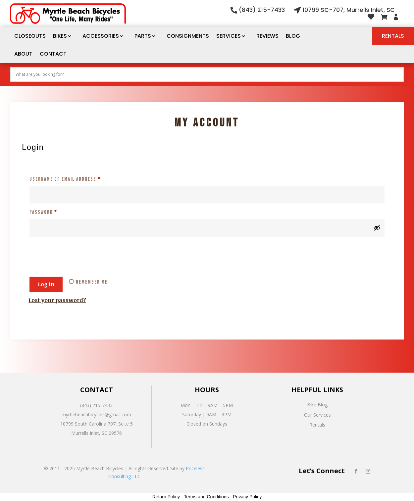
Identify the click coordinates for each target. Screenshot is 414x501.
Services (228, 36)
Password (53, 211)
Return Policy (166, 496)
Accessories (100, 36)
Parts (142, 36)
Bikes (60, 36)
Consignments (188, 36)
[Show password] (377, 227)
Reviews (267, 36)
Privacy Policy (247, 496)
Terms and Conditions (206, 496)
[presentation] (78, 252)
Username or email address (75, 178)
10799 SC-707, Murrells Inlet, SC (348, 10)
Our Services (317, 415)
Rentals (393, 36)
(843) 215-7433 (262, 10)
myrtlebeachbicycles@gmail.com (96, 414)
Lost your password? (57, 300)
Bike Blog (317, 404)
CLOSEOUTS (30, 36)
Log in (46, 284)
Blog (293, 36)
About (23, 54)
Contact (53, 54)
